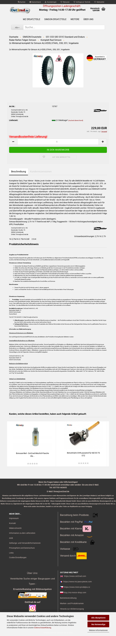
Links (11, 553)
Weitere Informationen (98, 630)
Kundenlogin (51, 2)
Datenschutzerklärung (42, 628)
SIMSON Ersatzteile (55, 19)
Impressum (14, 518)
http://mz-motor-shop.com (75, 592)
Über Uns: (32, 573)
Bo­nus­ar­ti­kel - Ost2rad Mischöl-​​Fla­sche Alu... (32, 454)
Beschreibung (18, 171)
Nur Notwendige (98, 624)
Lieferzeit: (13, 120)
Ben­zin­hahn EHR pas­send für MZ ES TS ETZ (83, 454)
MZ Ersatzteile (31, 19)
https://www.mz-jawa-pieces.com (77, 581)
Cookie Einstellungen (17, 557)
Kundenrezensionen (41, 171)
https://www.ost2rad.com (75, 576)
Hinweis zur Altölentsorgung (72, 609)
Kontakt (12, 523)
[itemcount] (58, 142)
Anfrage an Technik (82, 2)
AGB (11, 538)
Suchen (21, 2)
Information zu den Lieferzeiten (22, 533)
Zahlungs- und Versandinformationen (25, 543)
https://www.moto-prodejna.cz (77, 587)
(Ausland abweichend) (75, 120)
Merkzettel (99, 2)
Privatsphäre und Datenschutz (22, 548)
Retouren (65, 2)
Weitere (74, 19)
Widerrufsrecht (15, 528)
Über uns (88, 19)
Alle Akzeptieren (98, 618)
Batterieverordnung (68, 598)
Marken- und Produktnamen (72, 603)
